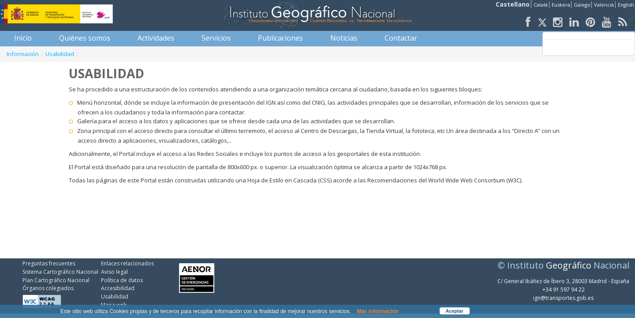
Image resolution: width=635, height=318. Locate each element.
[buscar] (588, 43)
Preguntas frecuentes (48, 263)
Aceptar (454, 311)
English (626, 4)
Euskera (561, 4)
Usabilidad (59, 54)
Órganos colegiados (48, 288)
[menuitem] (22, 38)
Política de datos (122, 280)
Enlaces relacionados (127, 263)
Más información (378, 311)
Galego (582, 4)
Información (23, 54)
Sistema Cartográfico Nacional (60, 272)
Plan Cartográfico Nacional (56, 280)
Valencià (604, 4)
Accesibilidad (117, 288)
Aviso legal (114, 272)
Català (541, 4)
